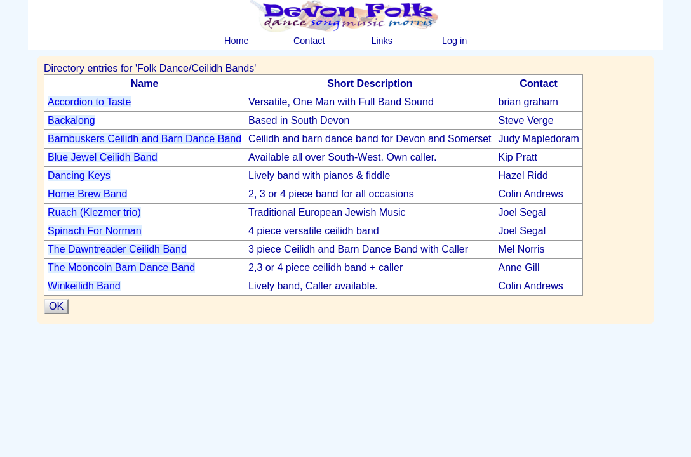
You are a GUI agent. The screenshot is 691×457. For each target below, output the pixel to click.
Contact (309, 41)
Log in (454, 41)
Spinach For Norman (95, 230)
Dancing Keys (79, 175)
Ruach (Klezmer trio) (94, 212)
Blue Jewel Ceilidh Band (103, 157)
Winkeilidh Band (84, 286)
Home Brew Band (87, 194)
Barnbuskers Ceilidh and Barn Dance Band (144, 138)
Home (236, 41)
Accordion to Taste (89, 101)
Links (381, 41)
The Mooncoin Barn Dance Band (121, 267)
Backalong (71, 120)
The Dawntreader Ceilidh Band (117, 249)
